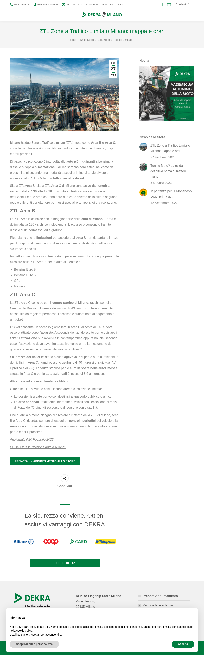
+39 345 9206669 (45, 4)
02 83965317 (19, 4)
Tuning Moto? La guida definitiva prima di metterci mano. (168, 171)
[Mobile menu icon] (192, 15)
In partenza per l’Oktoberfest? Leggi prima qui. (171, 193)
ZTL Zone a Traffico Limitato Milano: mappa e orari (170, 148)
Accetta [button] (183, 644)
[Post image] (143, 147)
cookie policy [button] (24, 630)
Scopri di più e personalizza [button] (34, 644)
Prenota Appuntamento (160, 596)
